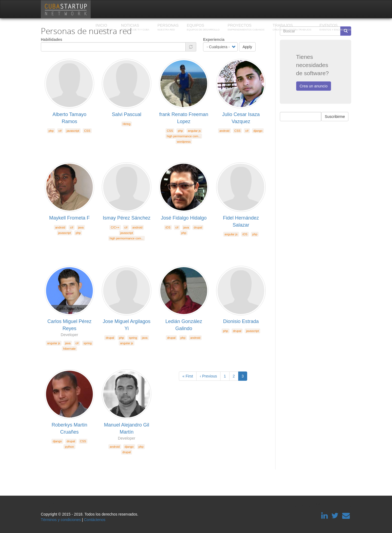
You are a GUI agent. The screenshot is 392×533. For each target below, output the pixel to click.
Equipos (203, 27)
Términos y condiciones (61, 519)
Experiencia (214, 39)
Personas (168, 27)
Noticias (135, 27)
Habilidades (51, 39)
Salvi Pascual (126, 114)
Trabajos (292, 27)
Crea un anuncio (314, 86)
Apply (247, 47)
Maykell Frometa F (69, 218)
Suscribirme (335, 116)
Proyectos (246, 27)
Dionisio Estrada (241, 321)
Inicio (104, 27)
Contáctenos (94, 519)
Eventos (335, 27)
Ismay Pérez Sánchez (126, 218)
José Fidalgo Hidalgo (184, 218)
